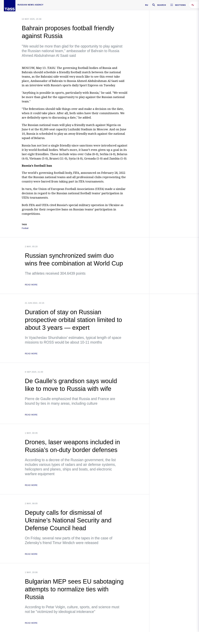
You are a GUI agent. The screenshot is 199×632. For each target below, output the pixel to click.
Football (25, 228)
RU (146, 5)
